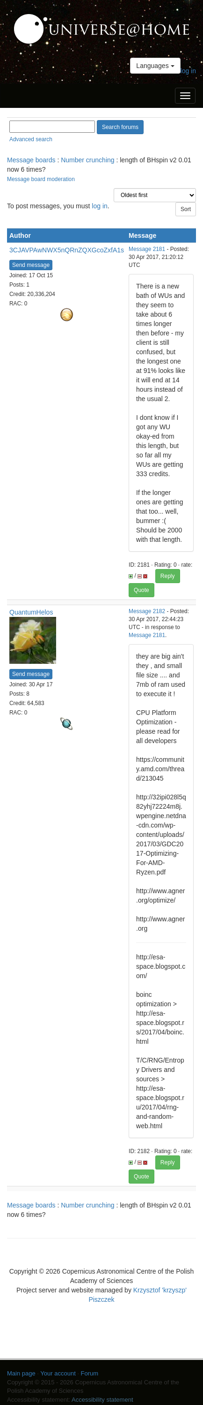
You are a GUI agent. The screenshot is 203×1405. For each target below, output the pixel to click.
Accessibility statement (102, 1399)
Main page (21, 1373)
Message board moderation (41, 179)
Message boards (31, 160)
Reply (167, 576)
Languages (155, 65)
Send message (31, 265)
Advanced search (30, 139)
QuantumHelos (31, 612)
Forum (90, 1373)
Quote (141, 590)
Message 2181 (147, 249)
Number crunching (87, 160)
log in (188, 71)
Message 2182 (147, 611)
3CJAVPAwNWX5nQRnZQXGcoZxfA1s (66, 250)
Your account (57, 1373)
